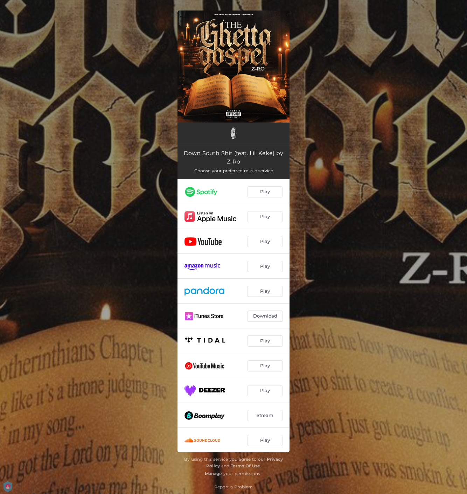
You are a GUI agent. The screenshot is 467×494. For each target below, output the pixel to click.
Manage (213, 473)
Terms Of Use (245, 465)
